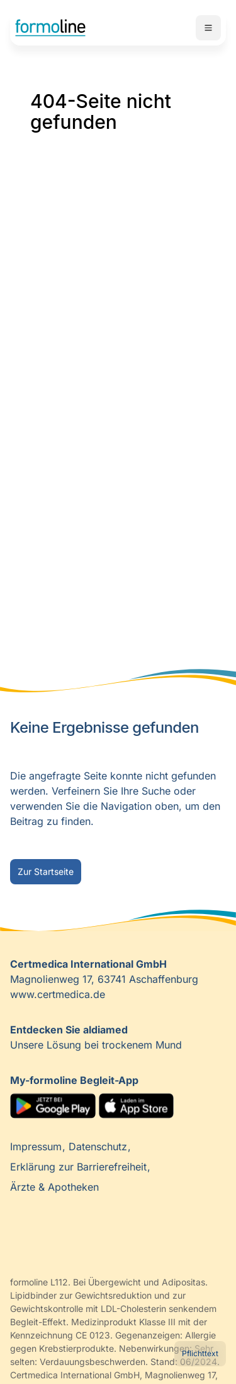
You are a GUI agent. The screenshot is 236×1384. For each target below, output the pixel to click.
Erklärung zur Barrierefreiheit (80, 1166)
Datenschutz (99, 1146)
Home (50, 28)
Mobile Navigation (208, 28)
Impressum (37, 1146)
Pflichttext (200, 1353)
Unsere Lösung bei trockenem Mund (96, 1037)
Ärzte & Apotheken (54, 1187)
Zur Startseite (46, 871)
